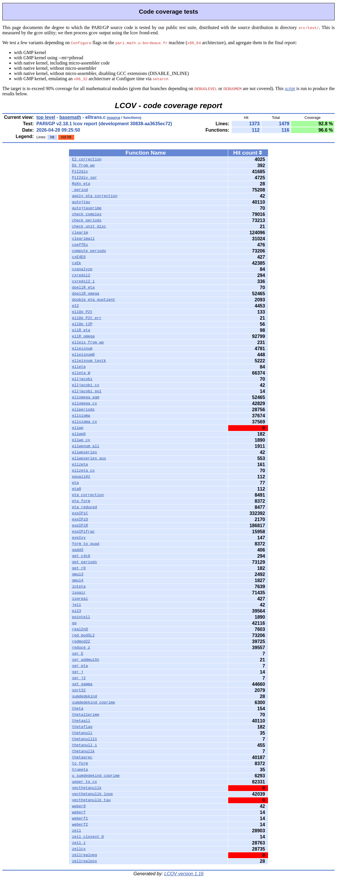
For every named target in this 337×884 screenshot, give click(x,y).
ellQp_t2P (82, 324)
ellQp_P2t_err (86, 318)
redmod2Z (81, 641)
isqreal (80, 599)
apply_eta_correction (94, 196)
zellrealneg (84, 855)
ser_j (77, 672)
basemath (70, 117)
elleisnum (82, 348)
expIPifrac (83, 531)
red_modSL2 (83, 635)
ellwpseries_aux (89, 458)
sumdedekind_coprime (93, 702)
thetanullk (83, 751)
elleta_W (81, 373)
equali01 (81, 476)
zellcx (79, 849)
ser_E (77, 653)
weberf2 (80, 824)
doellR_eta (83, 287)
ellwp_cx (81, 440)
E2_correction (86, 159)
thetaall (81, 721)
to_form (80, 763)
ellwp (77, 428)
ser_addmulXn (85, 660)
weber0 (79, 806)
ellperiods (83, 409)
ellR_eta (81, 330)
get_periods (84, 562)
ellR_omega (83, 336)
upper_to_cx (84, 782)
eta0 (76, 489)
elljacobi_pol (86, 391)
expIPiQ (80, 519)
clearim (80, 232)
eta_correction (88, 495)
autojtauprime (86, 208)
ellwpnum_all (85, 446)
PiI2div (80, 171)
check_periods (86, 220)
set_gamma (82, 684)
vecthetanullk (86, 788)
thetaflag (82, 727)
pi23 (76, 611)
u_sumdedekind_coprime (96, 776)
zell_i (79, 843)
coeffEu (80, 245)
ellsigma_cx (84, 422)
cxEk (76, 263)
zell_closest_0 (88, 837)
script (290, 88)
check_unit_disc (89, 226)
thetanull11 (84, 739)
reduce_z (81, 647)
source (114, 117)
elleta (79, 367)
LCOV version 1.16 (183, 873)
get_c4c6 (81, 556)
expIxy (79, 538)
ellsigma (81, 415)
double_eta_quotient (93, 300)
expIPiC (80, 513)
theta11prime (85, 714)
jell (76, 605)
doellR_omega (85, 293)
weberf (79, 812)
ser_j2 (79, 678)
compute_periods (89, 251)
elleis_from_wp (88, 342)
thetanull (82, 733)
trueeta (80, 769)
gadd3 (77, 550)
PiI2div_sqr (84, 177)
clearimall (83, 238)
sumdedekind (84, 696)
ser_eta (80, 666)
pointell (81, 617)
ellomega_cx (84, 403)
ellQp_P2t (82, 312)
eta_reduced (84, 507)
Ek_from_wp (83, 165)
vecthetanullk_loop (92, 794)
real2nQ (80, 629)
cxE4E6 (79, 257)
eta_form (81, 501)
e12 (75, 306)
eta (75, 483)
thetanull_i (84, 745)
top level (45, 117)
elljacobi (82, 379)
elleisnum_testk (89, 361)
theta (77, 708)
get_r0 (79, 568)
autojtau (81, 202)
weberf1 (80, 818)
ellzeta (80, 464)
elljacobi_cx (85, 385)
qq (74, 623)
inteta (79, 586)
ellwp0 (79, 434)
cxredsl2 (81, 275)
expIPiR (80, 525)
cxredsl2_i (83, 281)
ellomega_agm (85, 397)
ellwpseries (84, 452)
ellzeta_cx (83, 470)
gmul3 (77, 574)
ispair (79, 592)
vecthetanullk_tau (91, 800)
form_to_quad (85, 544)
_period (80, 190)
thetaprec (82, 757)
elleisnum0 (83, 354)
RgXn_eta (81, 184)
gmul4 (77, 580)
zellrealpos (84, 861)
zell (76, 830)
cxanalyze (82, 269)
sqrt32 (79, 690)
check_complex (86, 214)
